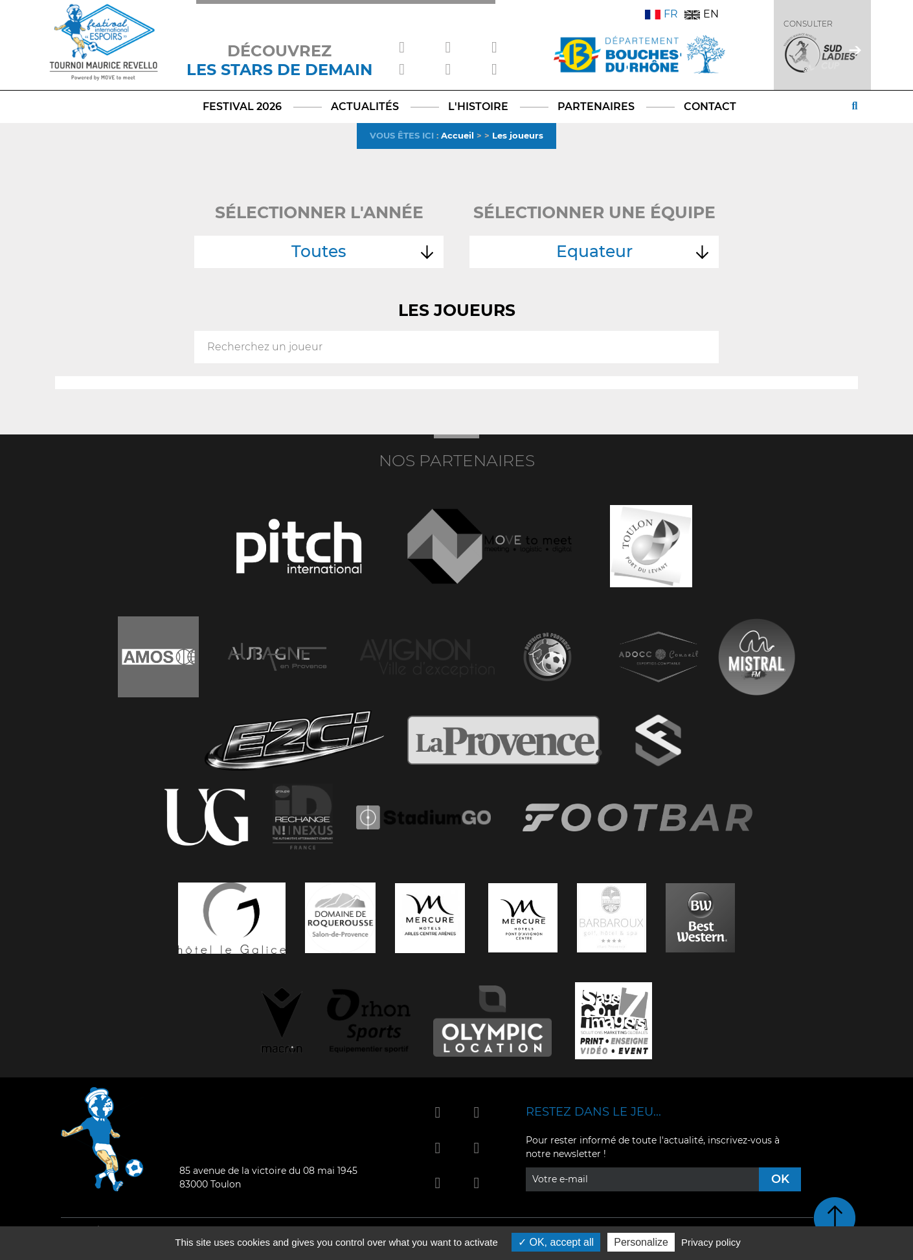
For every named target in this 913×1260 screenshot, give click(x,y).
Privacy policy (711, 1242)
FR (661, 14)
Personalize (641, 1242)
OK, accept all (556, 1242)
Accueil (457, 135)
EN (701, 14)
